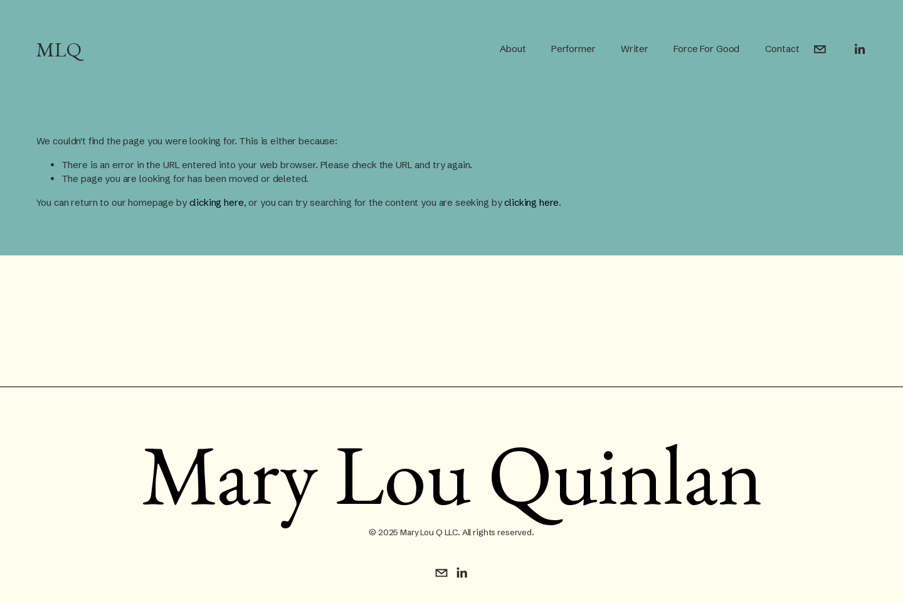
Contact (782, 49)
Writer (634, 49)
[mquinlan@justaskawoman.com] (820, 49)
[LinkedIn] (859, 49)
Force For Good (706, 49)
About (512, 49)
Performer (573, 49)
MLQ (59, 49)
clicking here (216, 202)
